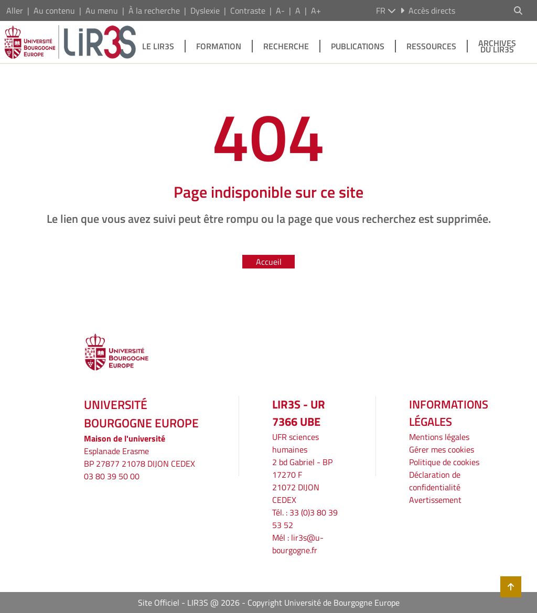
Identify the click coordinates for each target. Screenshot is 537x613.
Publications (357, 46)
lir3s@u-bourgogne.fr (298, 543)
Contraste (247, 10)
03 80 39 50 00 (111, 476)
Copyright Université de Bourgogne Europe (324, 602)
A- (280, 10)
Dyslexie (205, 10)
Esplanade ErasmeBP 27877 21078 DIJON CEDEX (139, 457)
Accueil (269, 261)
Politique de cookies (444, 462)
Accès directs (427, 10)
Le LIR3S (158, 46)
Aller (14, 10)
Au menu (101, 10)
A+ (316, 10)
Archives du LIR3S (497, 46)
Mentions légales (439, 437)
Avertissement (435, 499)
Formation (218, 46)
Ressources (431, 46)
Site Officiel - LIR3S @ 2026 (189, 602)
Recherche (286, 46)
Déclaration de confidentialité (434, 480)
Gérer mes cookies (441, 449)
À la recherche (154, 10)
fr (386, 10)
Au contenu (54, 10)
